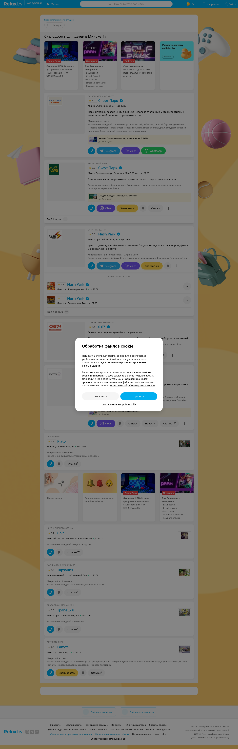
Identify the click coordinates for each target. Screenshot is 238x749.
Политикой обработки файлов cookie (132, 385)
